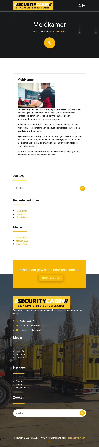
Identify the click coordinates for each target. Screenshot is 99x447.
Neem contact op (51, 278)
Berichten (47, 31)
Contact (20, 381)
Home (36, 31)
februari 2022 (22, 241)
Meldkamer (22, 211)
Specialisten (22, 217)
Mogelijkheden (22, 387)
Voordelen (21, 214)
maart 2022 (21, 237)
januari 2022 (21, 244)
